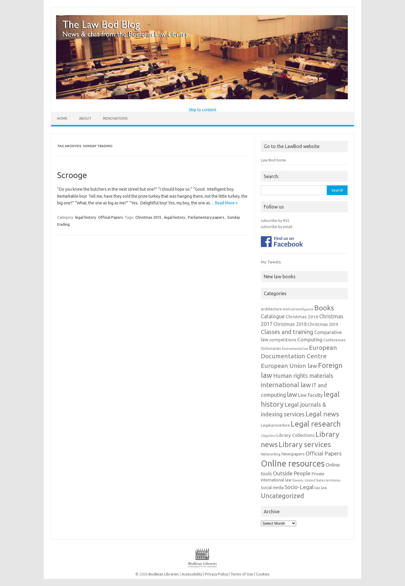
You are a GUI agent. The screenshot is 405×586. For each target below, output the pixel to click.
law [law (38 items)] (292, 394)
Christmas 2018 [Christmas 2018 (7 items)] (290, 324)
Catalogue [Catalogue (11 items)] (273, 316)
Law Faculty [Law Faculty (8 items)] (310, 395)
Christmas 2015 (148, 217)
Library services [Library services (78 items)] (305, 444)
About (85, 118)
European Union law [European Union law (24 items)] (289, 365)
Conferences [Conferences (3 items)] (334, 340)
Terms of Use (242, 574)
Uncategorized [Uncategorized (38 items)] (282, 495)
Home (62, 118)
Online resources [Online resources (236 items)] (293, 463)
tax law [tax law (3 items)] (321, 488)
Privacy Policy (216, 574)
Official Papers (110, 217)
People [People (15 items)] (302, 473)
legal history (85, 217)
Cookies (263, 574)
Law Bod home (273, 160)
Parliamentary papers (206, 217)
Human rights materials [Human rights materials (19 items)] (303, 376)
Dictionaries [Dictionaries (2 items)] (271, 348)
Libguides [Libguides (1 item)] (268, 435)
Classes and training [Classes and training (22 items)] (287, 331)
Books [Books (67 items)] (324, 308)
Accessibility (191, 574)
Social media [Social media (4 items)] (272, 487)
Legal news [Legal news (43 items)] (322, 414)
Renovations (115, 118)
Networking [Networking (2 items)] (270, 454)
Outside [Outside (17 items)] (283, 473)
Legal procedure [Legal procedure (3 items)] (275, 425)
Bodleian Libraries (164, 574)
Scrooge (72, 175)
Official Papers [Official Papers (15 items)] (324, 453)
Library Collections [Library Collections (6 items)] (295, 435)
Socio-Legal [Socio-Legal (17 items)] (299, 487)
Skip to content (202, 109)
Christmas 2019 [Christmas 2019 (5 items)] (323, 324)
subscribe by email (276, 227)
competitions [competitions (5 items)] (282, 339)
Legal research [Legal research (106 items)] (316, 424)
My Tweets (271, 262)
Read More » (226, 203)
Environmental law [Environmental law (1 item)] (295, 348)
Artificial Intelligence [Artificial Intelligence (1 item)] (298, 309)
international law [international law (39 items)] (286, 384)
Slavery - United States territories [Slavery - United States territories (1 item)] (316, 480)
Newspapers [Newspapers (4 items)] (293, 454)
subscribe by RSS (275, 220)
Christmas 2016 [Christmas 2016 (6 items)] (302, 316)
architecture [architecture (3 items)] (271, 309)
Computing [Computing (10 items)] (309, 339)
